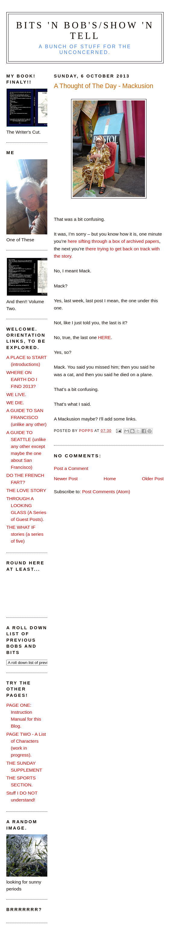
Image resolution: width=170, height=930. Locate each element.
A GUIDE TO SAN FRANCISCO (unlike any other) (26, 417)
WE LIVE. (16, 394)
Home (110, 478)
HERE (104, 337)
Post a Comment (71, 468)
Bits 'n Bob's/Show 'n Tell (85, 30)
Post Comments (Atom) (106, 491)
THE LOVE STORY (26, 490)
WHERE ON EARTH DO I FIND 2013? (21, 379)
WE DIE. (15, 402)
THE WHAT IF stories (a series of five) (24, 534)
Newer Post (66, 478)
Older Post (153, 478)
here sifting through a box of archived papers (113, 241)
